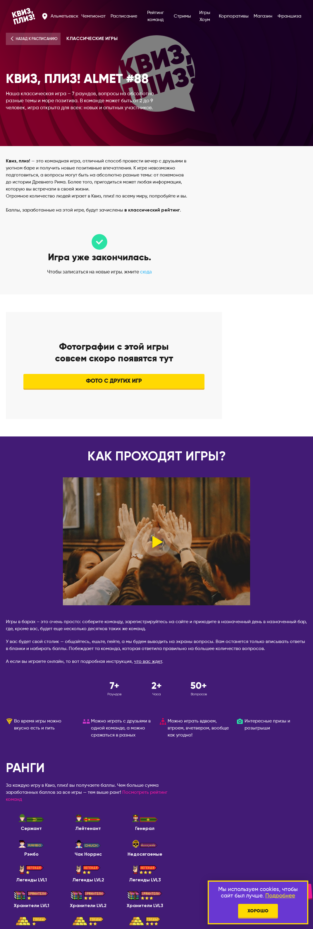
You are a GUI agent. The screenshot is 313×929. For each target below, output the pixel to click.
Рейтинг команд (155, 16)
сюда (146, 272)
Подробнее (280, 896)
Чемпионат (93, 16)
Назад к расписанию (33, 39)
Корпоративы (234, 16)
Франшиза (289, 16)
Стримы (182, 16)
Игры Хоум (204, 16)
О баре (270, 72)
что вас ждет (148, 661)
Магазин (263, 16)
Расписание (124, 16)
